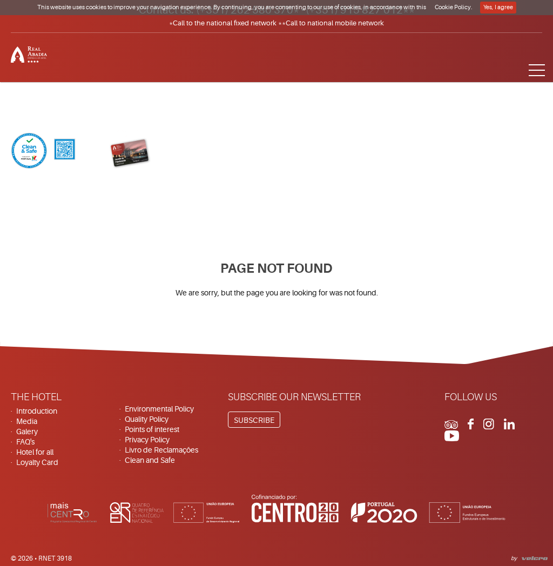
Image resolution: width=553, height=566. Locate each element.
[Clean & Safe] (43, 152)
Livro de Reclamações (161, 450)
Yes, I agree (498, 7)
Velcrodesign (533, 557)
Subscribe (254, 420)
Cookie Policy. (454, 7)
